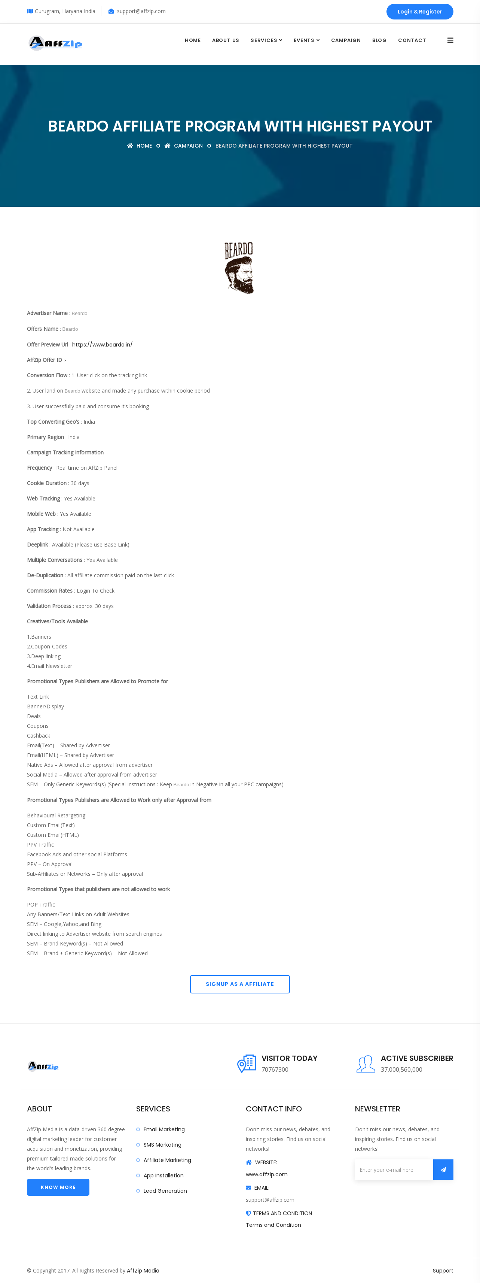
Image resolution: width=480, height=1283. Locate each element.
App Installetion (164, 1175)
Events (304, 40)
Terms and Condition (273, 1225)
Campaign (346, 40)
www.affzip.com (267, 1174)
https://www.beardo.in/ (102, 344)
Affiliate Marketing (167, 1160)
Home (193, 40)
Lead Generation (165, 1191)
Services (264, 40)
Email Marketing (164, 1129)
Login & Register (420, 11)
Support (443, 1270)
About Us (225, 40)
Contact (412, 40)
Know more (58, 1187)
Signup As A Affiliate (240, 984)
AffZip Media (143, 1270)
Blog (379, 40)
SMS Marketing (162, 1145)
